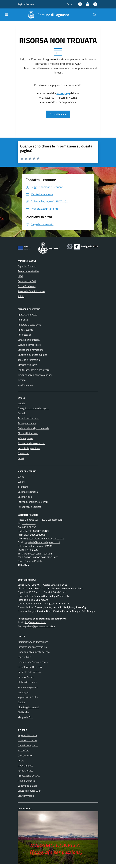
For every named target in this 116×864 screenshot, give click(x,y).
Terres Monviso (25, 770)
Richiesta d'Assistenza (29, 672)
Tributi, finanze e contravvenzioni (35, 375)
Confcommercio (26, 796)
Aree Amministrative (28, 271)
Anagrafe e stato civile (29, 324)
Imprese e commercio (29, 360)
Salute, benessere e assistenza (34, 370)
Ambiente (23, 319)
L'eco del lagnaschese (29, 448)
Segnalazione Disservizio (30, 667)
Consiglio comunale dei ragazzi (33, 408)
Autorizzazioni (25, 335)
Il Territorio (23, 487)
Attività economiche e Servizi (33, 502)
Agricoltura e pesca (27, 314)
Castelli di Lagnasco (28, 745)
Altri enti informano (28, 433)
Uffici (20, 276)
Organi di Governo (27, 266)
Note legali (23, 692)
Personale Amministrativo (31, 291)
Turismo (21, 380)
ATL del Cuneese (26, 780)
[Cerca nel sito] (94, 15)
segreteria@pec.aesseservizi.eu (39, 626)
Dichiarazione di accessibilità (32, 647)
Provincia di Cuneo (27, 740)
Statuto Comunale (27, 682)
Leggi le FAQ (24, 657)
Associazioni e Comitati (29, 507)
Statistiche (23, 712)
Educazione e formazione (30, 350)
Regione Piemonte (27, 735)
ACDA (21, 760)
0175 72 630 (29, 527)
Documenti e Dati (27, 281)
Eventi (21, 476)
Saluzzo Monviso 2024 (29, 791)
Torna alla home (58, 114)
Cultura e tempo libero (29, 345)
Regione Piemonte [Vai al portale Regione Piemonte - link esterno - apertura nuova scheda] (26, 4)
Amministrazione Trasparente (33, 642)
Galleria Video (25, 497)
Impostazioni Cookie (28, 697)
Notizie (21, 403)
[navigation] (6, 14)
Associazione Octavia (29, 775)
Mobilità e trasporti (27, 365)
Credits (21, 702)
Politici (21, 296)
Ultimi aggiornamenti (28, 707)
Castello (22, 413)
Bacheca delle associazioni (31, 443)
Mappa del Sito (25, 717)
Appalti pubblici (25, 329)
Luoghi (21, 482)
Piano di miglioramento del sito (34, 652)
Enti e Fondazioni (26, 286)
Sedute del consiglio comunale (33, 428)
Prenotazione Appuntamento (33, 662)
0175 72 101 (28, 523)
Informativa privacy (28, 687)
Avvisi (21, 458)
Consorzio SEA (25, 755)
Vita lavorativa (25, 385)
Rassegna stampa (27, 423)
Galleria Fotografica (28, 492)
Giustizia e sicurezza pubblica (32, 355)
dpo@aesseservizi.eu (35, 622)
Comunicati (23, 453)
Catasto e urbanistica (29, 340)
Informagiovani (25, 438)
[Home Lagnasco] (47, 15)
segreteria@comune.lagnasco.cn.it (42, 542)
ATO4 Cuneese (25, 765)
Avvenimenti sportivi (28, 418)
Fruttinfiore (23, 750)
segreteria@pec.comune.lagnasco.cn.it (44, 538)
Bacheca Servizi (26, 677)
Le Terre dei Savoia (27, 786)
